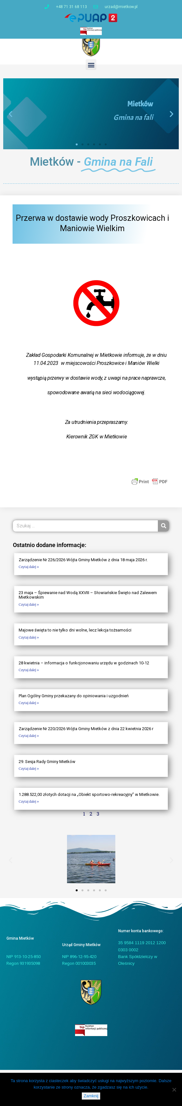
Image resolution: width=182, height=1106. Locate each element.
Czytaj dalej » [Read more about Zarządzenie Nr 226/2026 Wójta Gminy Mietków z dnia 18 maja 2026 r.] (29, 570)
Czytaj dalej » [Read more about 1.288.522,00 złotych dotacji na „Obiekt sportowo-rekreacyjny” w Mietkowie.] (29, 805)
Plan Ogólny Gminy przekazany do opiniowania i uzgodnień (74, 699)
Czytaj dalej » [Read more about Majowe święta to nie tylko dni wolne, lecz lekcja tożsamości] (29, 641)
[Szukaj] (163, 529)
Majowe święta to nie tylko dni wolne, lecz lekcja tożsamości (75, 633)
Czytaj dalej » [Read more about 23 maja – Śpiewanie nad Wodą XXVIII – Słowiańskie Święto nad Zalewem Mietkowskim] (29, 608)
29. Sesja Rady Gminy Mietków (47, 764)
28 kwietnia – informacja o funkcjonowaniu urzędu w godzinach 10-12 (84, 666)
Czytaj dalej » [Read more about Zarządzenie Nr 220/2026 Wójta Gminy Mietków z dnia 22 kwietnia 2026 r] (29, 739)
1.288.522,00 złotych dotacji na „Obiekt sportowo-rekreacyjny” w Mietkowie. (89, 797)
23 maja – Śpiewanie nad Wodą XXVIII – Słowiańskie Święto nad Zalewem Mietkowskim (88, 598)
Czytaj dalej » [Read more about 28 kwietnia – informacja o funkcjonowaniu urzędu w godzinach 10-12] (29, 673)
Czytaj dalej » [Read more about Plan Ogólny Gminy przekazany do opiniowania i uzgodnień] (29, 706)
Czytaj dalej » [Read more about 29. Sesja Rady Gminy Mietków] (29, 772)
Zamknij (91, 1095)
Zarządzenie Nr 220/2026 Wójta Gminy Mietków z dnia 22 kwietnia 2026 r (86, 731)
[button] (91, 68)
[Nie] (174, 1089)
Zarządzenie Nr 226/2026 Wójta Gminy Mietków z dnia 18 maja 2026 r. (83, 563)
